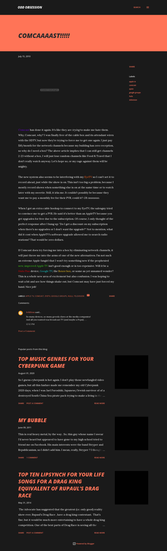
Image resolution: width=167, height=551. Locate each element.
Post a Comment (26, 331)
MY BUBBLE (32, 420)
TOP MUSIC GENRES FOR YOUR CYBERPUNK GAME (56, 362)
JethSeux (30, 312)
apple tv (132, 81)
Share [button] (132, 66)
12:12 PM (30, 324)
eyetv (131, 89)
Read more (99, 403)
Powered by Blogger (83, 543)
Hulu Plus (24, 271)
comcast (132, 85)
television (133, 100)
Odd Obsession (30, 7)
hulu (131, 96)
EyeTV (88, 177)
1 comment (32, 457)
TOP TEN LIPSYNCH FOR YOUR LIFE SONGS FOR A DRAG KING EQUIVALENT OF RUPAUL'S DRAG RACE (61, 485)
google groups (135, 92)
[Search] (136, 7)
